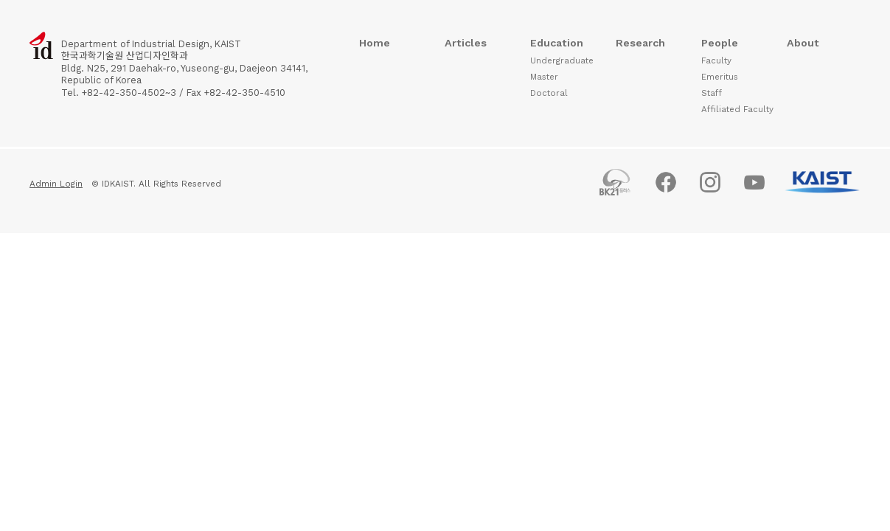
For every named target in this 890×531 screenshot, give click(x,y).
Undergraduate (562, 60)
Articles (466, 43)
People (719, 43)
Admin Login (56, 183)
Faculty (716, 60)
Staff (711, 93)
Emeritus (719, 77)
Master (544, 77)
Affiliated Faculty (737, 109)
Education (556, 43)
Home (374, 43)
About (803, 43)
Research (640, 43)
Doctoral (549, 93)
